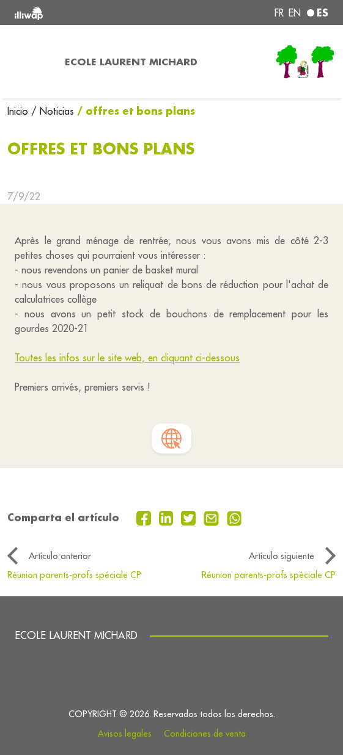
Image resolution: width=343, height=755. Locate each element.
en (295, 13)
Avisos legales (125, 733)
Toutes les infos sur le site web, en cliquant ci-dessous (127, 358)
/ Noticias (52, 111)
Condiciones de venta (205, 733)
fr (279, 13)
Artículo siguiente (281, 556)
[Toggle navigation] (28, 61)
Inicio (19, 111)
